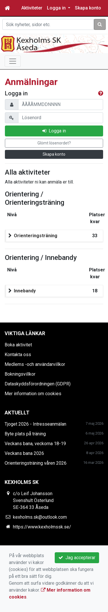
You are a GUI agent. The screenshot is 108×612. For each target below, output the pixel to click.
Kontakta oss (18, 354)
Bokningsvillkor (20, 374)
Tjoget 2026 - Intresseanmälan (35, 424)
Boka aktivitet (18, 344)
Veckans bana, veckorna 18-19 (35, 443)
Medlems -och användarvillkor (35, 364)
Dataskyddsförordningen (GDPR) (38, 384)
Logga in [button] (57, 8)
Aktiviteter (31, 8)
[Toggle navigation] (13, 61)
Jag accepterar (76, 557)
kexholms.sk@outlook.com (40, 517)
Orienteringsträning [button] (35, 235)
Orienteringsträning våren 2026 (36, 463)
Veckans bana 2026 (24, 453)
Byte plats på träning (25, 434)
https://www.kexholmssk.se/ (42, 527)
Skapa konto (88, 8)
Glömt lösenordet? (54, 143)
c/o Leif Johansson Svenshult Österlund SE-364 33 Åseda (33, 500)
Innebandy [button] (25, 291)
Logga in (54, 131)
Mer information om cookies (33, 393)
